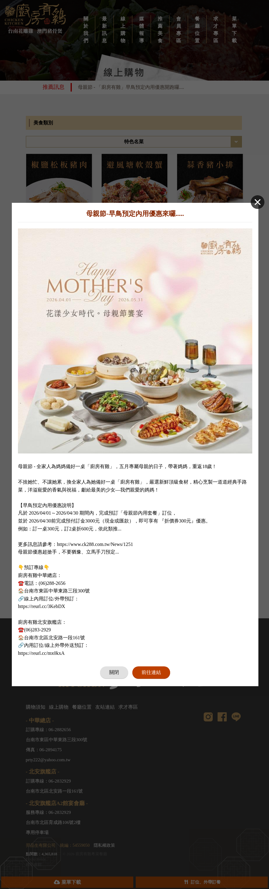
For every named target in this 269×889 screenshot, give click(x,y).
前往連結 (151, 671)
